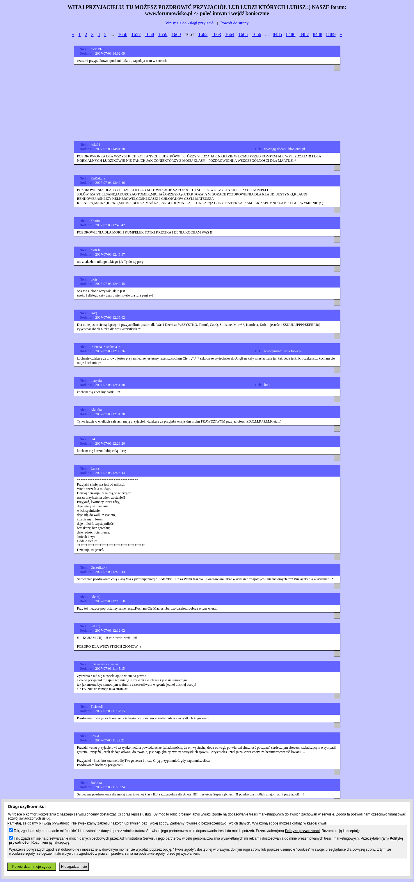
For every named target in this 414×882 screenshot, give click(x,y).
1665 (243, 34)
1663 (216, 34)
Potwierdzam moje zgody (31, 867)
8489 (331, 34)
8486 (291, 34)
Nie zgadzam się (74, 867)
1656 (122, 34)
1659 (163, 34)
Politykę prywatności (302, 831)
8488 (317, 34)
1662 (203, 34)
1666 (256, 34)
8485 (277, 34)
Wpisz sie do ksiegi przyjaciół (190, 23)
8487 (304, 34)
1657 (136, 34)
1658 (149, 34)
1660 (176, 34)
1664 (229, 34)
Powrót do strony (234, 23)
